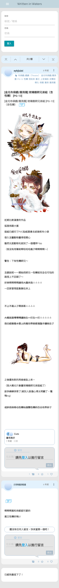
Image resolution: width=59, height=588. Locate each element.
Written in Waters (29, 4)
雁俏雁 (52, 82)
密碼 (6, 28)
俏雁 (42, 82)
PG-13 (20, 79)
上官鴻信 (44, 79)
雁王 (38, 79)
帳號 (6, 16)
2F (7, 501)
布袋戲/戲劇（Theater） (29, 75)
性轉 (26, 79)
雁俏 (47, 82)
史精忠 (52, 79)
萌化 (37, 82)
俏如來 (32, 79)
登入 (9, 43)
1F (20, 105)
